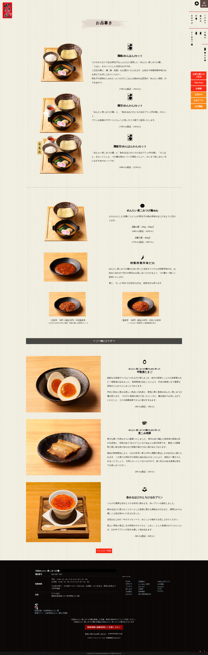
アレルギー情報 (104, 551)
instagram (160, 586)
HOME (128, 581)
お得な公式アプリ (163, 581)
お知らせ (205, 34)
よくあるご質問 (192, 36)
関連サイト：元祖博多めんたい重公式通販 (51, 613)
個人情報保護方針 (144, 594)
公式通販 (199, 106)
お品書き (196, 16)
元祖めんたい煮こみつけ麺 (111, 622)
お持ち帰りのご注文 (199, 75)
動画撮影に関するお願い (205, 53)
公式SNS (199, 94)
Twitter (159, 589)
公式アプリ (199, 100)
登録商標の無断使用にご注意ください (104, 627)
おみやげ (192, 18)
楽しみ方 (200, 16)
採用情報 (196, 31)
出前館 (199, 89)
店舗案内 (200, 31)
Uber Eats (198, 83)
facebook (160, 591)
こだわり (205, 18)
